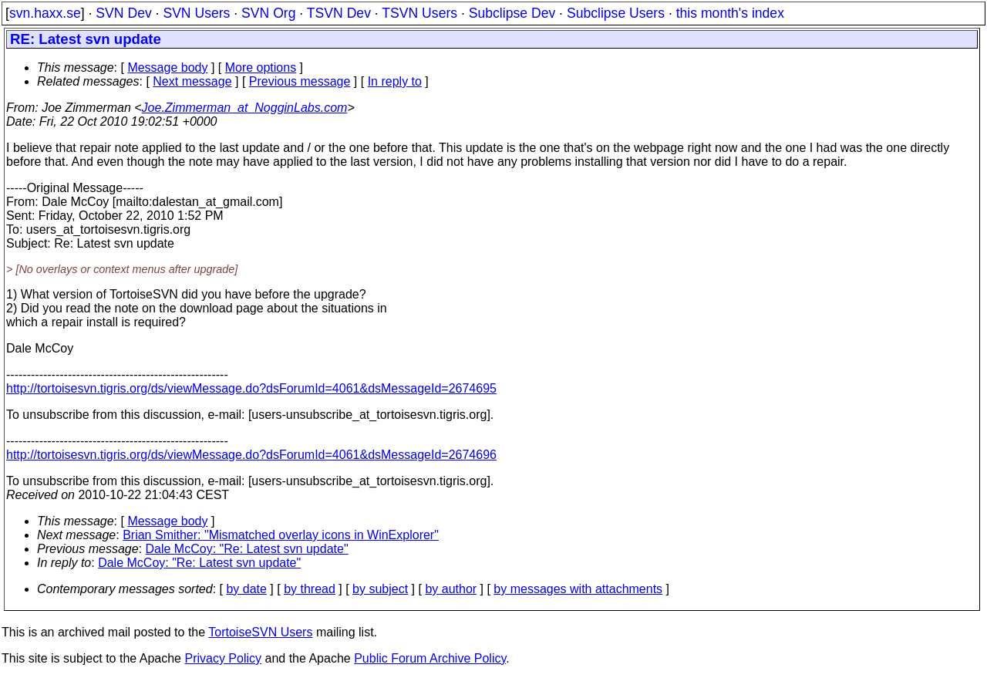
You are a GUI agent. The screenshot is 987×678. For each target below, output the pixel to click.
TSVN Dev (339, 13)
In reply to (395, 81)
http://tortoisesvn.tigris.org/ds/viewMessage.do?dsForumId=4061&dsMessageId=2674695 (251, 388)
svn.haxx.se (45, 13)
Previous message (300, 81)
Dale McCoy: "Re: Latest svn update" (247, 548)
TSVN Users (419, 13)
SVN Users (196, 13)
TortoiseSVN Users (260, 632)
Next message (192, 81)
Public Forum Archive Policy (430, 658)
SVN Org (268, 13)
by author (451, 588)
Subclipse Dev (512, 13)
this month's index (730, 13)
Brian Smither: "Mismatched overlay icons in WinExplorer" (281, 534)
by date (246, 588)
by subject (380, 588)
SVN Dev (123, 13)
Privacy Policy (222, 658)
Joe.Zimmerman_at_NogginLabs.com (245, 107)
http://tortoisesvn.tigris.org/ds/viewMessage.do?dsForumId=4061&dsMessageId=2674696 (251, 454)
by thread (309, 588)
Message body (167, 67)
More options (261, 67)
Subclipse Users (616, 13)
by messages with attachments (578, 588)
